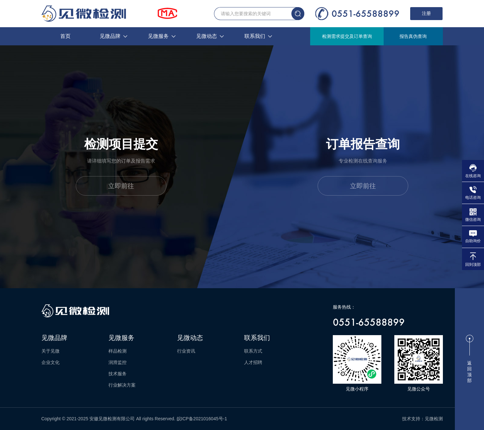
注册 (426, 13)
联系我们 (258, 36)
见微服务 (161, 36)
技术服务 (117, 373)
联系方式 (253, 351)
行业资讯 (186, 351)
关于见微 (50, 351)
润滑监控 (117, 362)
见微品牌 (113, 36)
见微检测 (434, 418)
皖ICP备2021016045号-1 (202, 418)
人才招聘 (253, 362)
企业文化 (50, 362)
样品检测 (117, 351)
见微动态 (210, 36)
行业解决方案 (122, 385)
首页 (65, 36)
